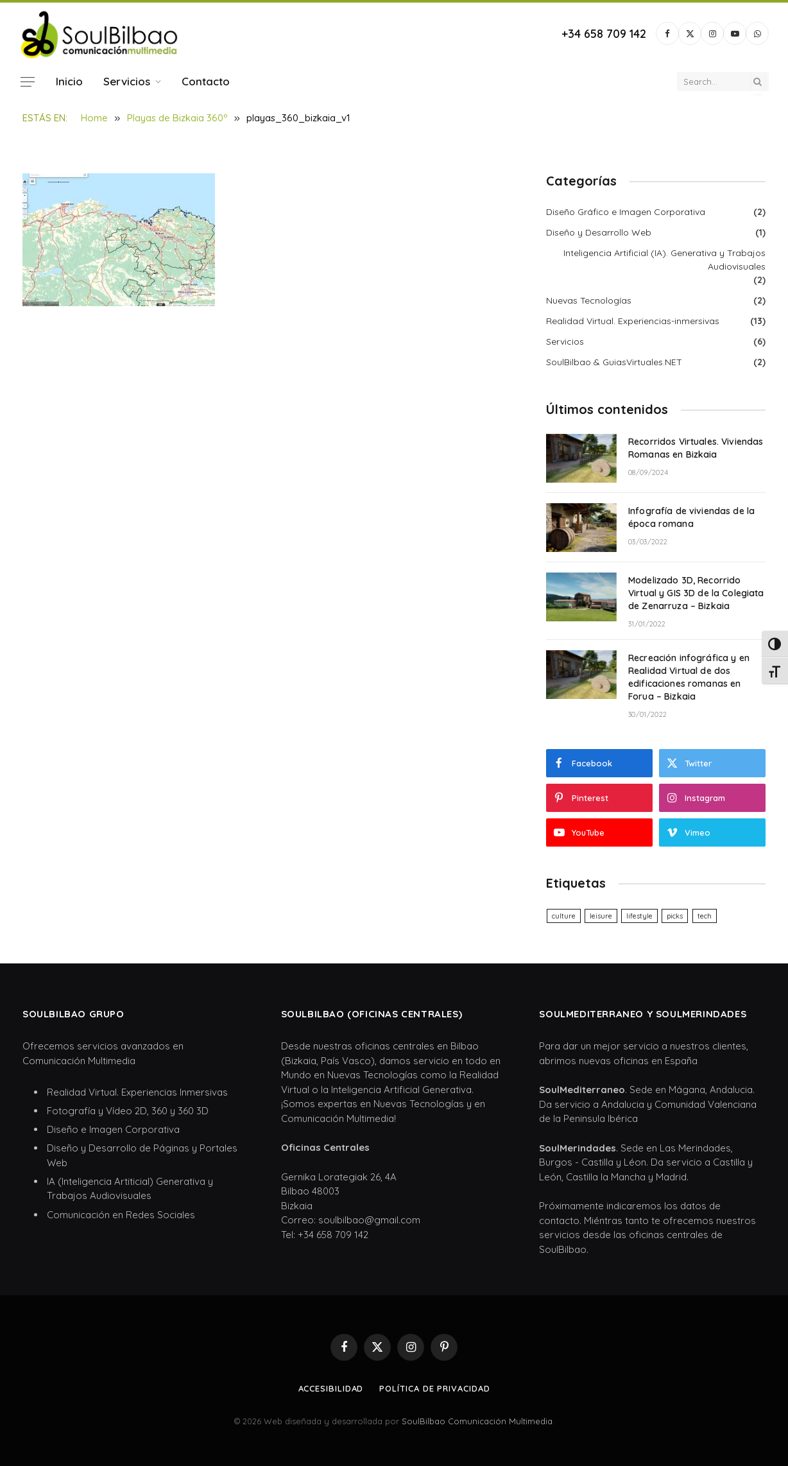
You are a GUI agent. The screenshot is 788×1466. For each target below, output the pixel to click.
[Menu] (28, 81)
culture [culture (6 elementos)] (564, 915)
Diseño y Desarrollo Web (598, 232)
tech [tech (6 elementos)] (705, 915)
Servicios (126, 81)
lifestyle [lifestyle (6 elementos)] (639, 915)
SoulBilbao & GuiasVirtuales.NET (614, 362)
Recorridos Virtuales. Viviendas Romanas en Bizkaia (695, 448)
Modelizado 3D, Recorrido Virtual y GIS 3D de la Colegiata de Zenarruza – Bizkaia (696, 593)
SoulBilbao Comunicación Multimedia (477, 1421)
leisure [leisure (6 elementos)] (601, 915)
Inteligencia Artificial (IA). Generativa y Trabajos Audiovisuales (664, 259)
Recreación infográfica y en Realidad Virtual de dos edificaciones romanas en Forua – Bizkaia (688, 677)
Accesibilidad (331, 1388)
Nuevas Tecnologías (588, 300)
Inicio (69, 81)
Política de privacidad (434, 1388)
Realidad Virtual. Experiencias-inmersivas (632, 321)
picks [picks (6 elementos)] (675, 915)
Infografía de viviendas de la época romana (691, 517)
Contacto (206, 81)
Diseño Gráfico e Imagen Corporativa (625, 212)
